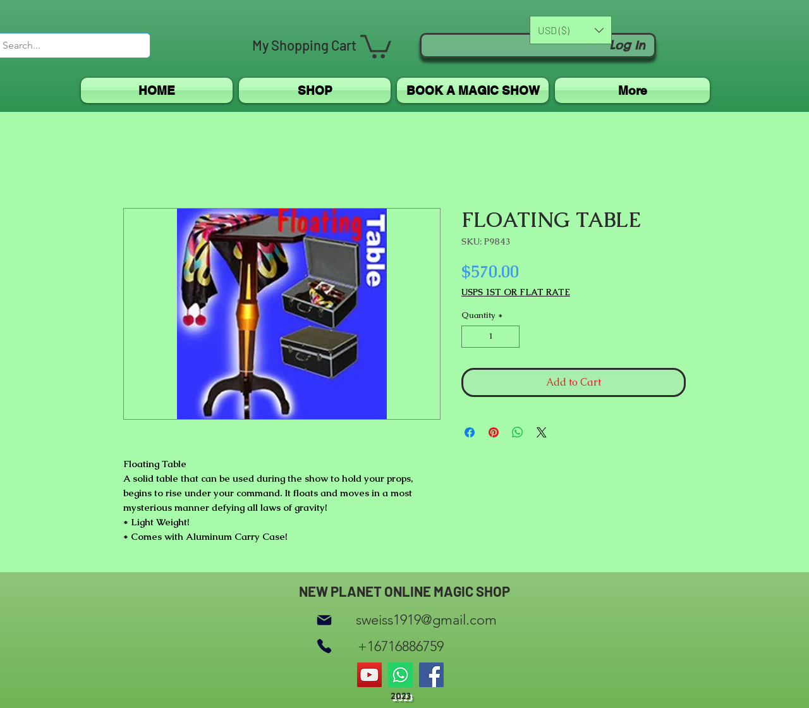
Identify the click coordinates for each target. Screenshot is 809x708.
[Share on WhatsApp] (517, 432)
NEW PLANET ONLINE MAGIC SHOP (404, 591)
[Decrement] (470, 337)
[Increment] (510, 337)
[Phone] (324, 646)
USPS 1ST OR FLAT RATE (515, 292)
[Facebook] (431, 674)
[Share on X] (541, 432)
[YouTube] (369, 674)
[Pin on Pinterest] (493, 432)
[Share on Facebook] (469, 432)
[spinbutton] (490, 337)
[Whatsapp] (400, 674)
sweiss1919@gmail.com (426, 619)
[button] (375, 45)
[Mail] (324, 619)
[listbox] (571, 30)
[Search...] (63, 46)
